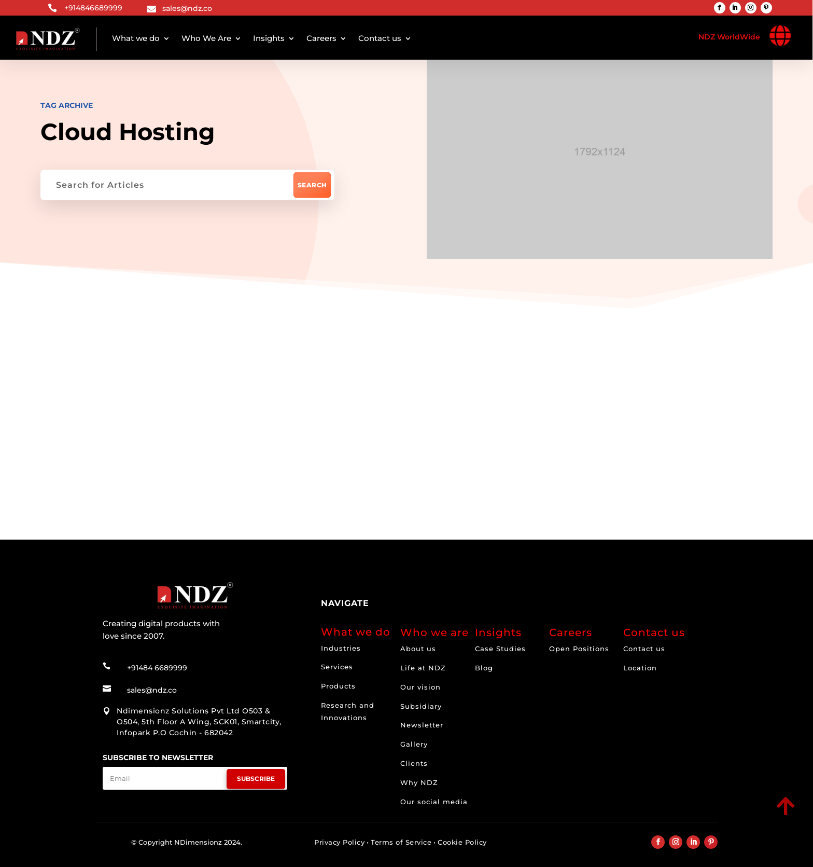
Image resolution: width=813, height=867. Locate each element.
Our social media (434, 801)
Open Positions (579, 648)
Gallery (414, 744)
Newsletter (421, 725)
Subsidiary (421, 706)
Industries (341, 648)
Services (337, 667)
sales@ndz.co (187, 8)
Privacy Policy (339, 842)
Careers (321, 38)
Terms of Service (401, 842)
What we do (136, 38)
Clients (414, 763)
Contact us (379, 38)
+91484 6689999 (157, 666)
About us (418, 648)
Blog (484, 668)
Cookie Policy (462, 842)
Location (640, 668)
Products (338, 686)
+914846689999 (93, 7)
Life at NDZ (423, 668)
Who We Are (206, 38)
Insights (269, 38)
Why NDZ (419, 782)
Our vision (420, 687)
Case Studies (500, 648)
